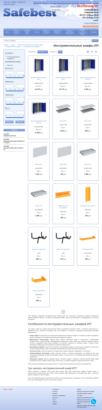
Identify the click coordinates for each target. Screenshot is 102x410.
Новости (89, 2)
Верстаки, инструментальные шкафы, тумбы (70, 32)
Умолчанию (42, 51)
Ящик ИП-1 (87, 164)
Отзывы (95, 2)
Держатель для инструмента (63, 206)
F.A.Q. (82, 2)
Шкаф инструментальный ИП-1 (39, 78)
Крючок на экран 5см (38, 249)
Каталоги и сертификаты (64, 2)
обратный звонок (90, 26)
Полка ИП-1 (63, 121)
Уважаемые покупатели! (10, 135)
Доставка (52, 2)
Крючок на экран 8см (63, 249)
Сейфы (8, 32)
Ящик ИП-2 (38, 206)
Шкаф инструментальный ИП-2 (63, 78)
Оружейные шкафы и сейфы (27, 32)
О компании (37, 2)
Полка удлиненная (87, 249)
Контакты (45, 2)
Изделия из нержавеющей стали (47, 32)
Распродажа (94, 32)
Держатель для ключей (88, 206)
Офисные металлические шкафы (17, 32)
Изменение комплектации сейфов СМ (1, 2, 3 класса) (14, 141)
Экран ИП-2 (63, 164)
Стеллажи (37, 32)
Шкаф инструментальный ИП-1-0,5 (88, 78)
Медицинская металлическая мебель (58, 32)
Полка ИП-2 (87, 121)
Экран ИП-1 (38, 164)
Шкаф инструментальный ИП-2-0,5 (39, 122)
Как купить (75, 2)
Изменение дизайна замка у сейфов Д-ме (14, 148)
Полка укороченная (39, 290)
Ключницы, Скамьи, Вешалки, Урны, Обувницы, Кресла (83, 32)
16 (60, 51)
